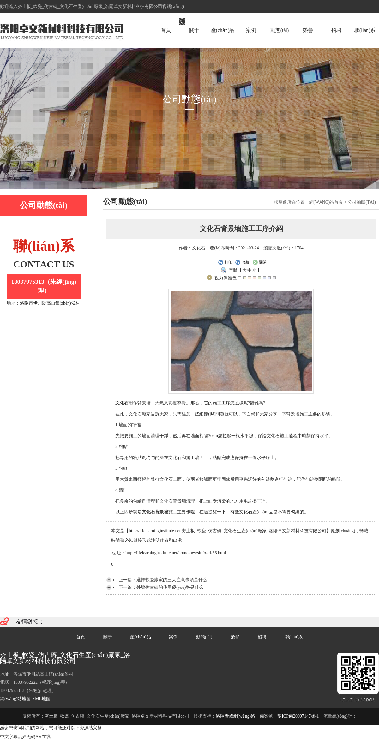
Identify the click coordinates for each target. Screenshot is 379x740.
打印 (225, 263)
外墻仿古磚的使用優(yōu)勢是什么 (169, 587)
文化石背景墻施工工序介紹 (241, 229)
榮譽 (308, 30)
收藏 (242, 263)
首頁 (166, 30)
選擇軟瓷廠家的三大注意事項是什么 (171, 579)
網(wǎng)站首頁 (326, 202)
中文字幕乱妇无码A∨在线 (25, 736)
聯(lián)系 (365, 30)
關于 (194, 30)
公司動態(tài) (362, 202)
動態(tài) (279, 30)
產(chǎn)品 (223, 30)
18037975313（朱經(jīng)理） (43, 286)
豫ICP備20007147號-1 (298, 716)
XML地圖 (41, 698)
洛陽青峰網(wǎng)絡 (235, 716)
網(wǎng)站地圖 (15, 698)
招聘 (336, 30)
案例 (251, 30)
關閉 (259, 263)
